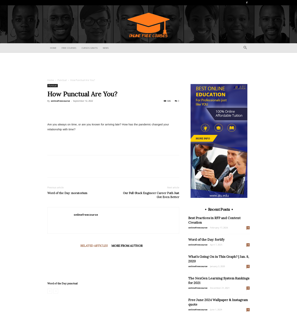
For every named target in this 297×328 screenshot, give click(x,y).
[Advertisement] (148, 65)
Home (53, 47)
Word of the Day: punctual (62, 283)
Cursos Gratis (89, 47)
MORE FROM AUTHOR (126, 246)
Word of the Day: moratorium (67, 193)
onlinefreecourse (60, 100)
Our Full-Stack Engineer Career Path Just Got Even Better (151, 195)
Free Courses (69, 47)
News (106, 47)
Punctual (62, 80)
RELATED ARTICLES (94, 246)
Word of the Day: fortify (206, 240)
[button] (245, 48)
